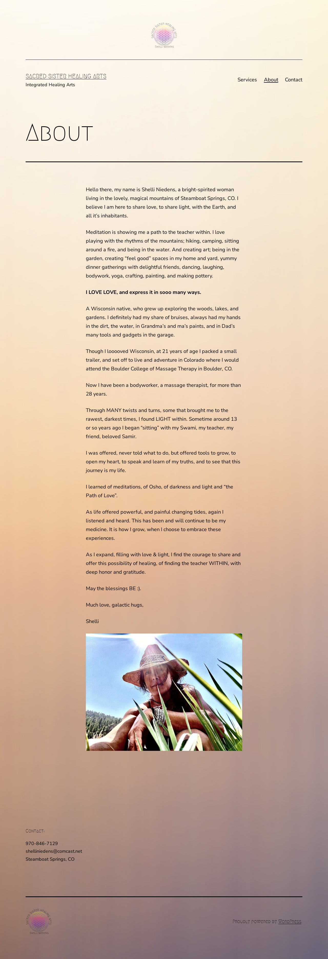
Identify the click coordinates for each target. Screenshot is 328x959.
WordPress (289, 921)
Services (247, 79)
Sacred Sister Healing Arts (66, 76)
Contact (293, 79)
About (271, 79)
